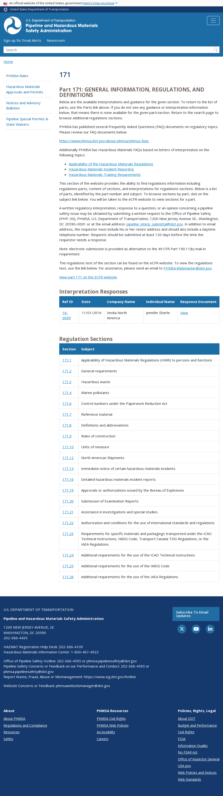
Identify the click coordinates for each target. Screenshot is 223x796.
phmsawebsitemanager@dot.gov (83, 685)
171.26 (68, 576)
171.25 (68, 566)
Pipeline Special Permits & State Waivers (27, 121)
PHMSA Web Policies (113, 725)
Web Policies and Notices (197, 772)
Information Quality (193, 745)
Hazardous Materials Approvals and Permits (24, 89)
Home (8, 61)
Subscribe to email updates (192, 614)
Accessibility (106, 732)
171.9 (67, 436)
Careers (103, 739)
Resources (12, 732)
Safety (8, 739)
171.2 (67, 371)
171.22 (68, 522)
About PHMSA (14, 718)
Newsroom (56, 40)
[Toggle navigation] (213, 20)
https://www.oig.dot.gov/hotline (110, 676)
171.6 (67, 403)
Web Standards (189, 779)
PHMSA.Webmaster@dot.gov (188, 268)
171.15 (68, 468)
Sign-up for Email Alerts (22, 40)
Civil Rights (186, 732)
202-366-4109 (71, 646)
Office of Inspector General (198, 759)
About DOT (186, 718)
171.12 (68, 457)
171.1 (67, 360)
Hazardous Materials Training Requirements (105, 174)
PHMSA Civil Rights (111, 718)
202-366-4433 (16, 637)
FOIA (181, 739)
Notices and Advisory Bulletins (23, 105)
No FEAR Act (188, 752)
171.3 (67, 381)
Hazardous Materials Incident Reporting (101, 169)
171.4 (67, 392)
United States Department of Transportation (39, 9)
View (184, 312)
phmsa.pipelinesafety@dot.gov (112, 661)
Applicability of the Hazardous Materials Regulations (111, 164)
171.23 (68, 533)
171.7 (67, 414)
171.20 (68, 501)
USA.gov (184, 765)
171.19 (68, 490)
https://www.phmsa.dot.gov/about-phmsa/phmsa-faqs (104, 140)
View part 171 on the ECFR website (88, 277)
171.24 (68, 555)
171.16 (68, 479)
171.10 (68, 446)
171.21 (68, 512)
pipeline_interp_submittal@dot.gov (154, 224)
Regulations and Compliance (25, 725)
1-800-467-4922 (85, 652)
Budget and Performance (197, 725)
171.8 (67, 425)
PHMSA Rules (17, 75)
